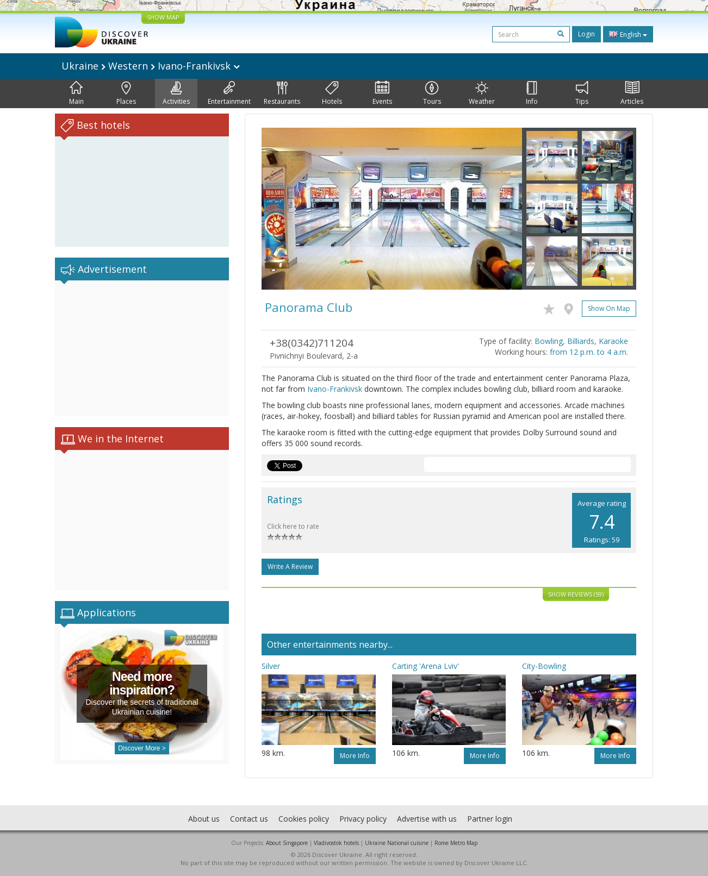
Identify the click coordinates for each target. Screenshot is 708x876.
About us (204, 819)
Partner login (489, 819)
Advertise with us (427, 819)
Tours (432, 93)
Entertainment (229, 93)
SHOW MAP (163, 17)
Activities (176, 93)
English (628, 34)
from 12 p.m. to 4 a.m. (589, 352)
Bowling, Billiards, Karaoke (581, 341)
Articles (631, 93)
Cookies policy (303, 819)
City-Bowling (544, 666)
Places (126, 93)
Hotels (332, 93)
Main (76, 93)
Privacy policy (363, 819)
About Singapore (287, 843)
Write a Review (290, 566)
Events (382, 93)
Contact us (249, 819)
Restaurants (282, 93)
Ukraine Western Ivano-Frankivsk (150, 65)
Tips (581, 93)
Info (532, 93)
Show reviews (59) (576, 594)
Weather (482, 93)
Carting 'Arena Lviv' (425, 666)
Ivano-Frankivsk (334, 389)
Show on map (609, 308)
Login (586, 34)
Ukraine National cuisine (396, 843)
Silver (271, 666)
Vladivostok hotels (336, 843)
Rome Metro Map (455, 843)
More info (355, 755)
